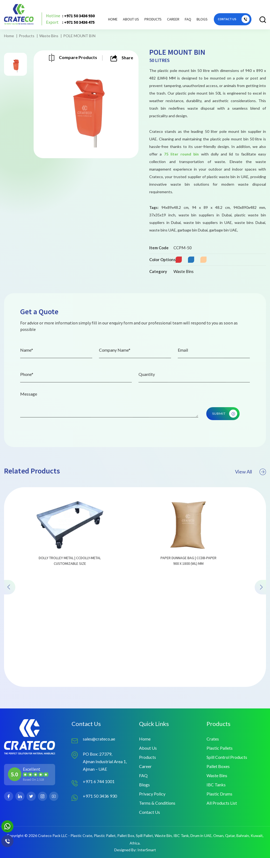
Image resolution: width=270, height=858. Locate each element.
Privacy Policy (152, 793)
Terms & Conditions (157, 802)
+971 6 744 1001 (99, 781)
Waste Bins (48, 35)
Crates (213, 738)
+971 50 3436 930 (100, 795)
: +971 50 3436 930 (70, 15)
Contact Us (149, 812)
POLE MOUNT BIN (79, 35)
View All (250, 488)
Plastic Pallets (220, 747)
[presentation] (9, 603)
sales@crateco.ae (99, 738)
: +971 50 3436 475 (70, 22)
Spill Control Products (227, 757)
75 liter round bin (181, 154)
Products (26, 35)
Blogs (202, 19)
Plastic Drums (219, 793)
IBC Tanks (216, 784)
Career (173, 19)
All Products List (222, 802)
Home (113, 19)
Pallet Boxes (218, 766)
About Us (131, 19)
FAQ (188, 19)
